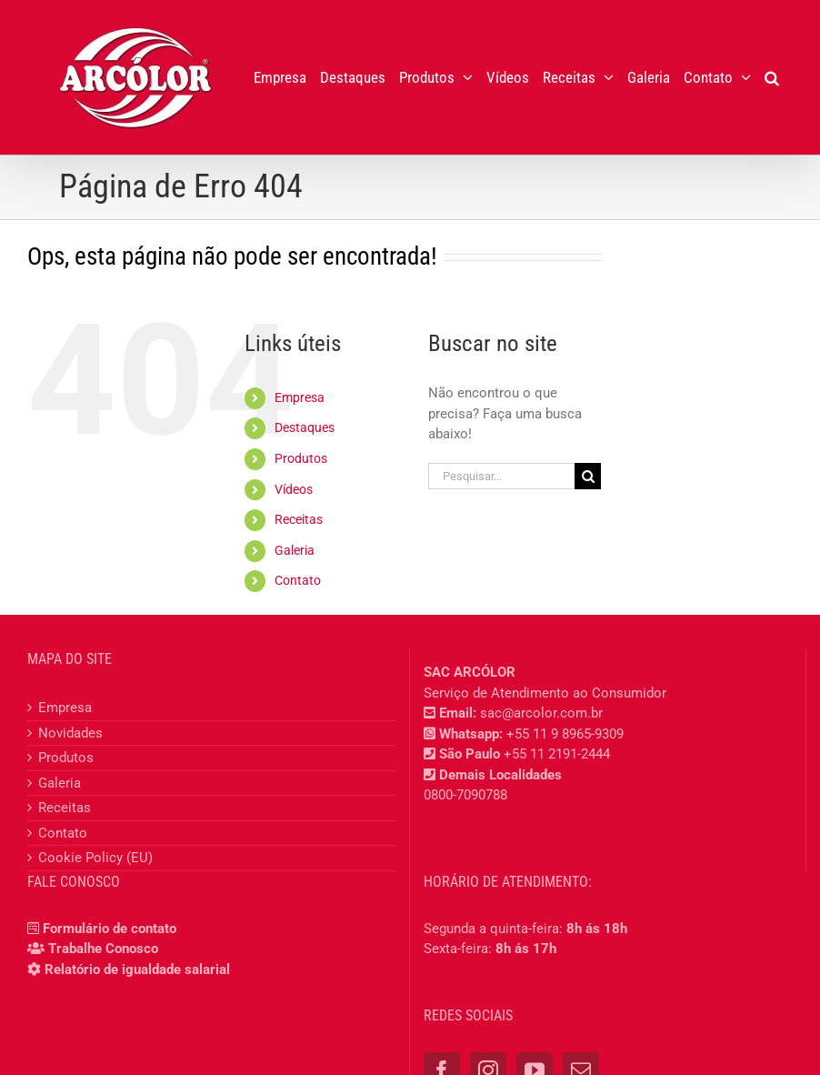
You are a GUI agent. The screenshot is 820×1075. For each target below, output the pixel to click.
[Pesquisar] (588, 476)
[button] (772, 77)
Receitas (299, 519)
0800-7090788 (465, 795)
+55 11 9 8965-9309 (565, 734)
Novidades (70, 733)
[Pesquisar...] (501, 476)
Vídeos (294, 489)
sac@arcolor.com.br (541, 713)
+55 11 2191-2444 (557, 754)
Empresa (300, 397)
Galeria (295, 550)
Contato (298, 580)
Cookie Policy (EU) (95, 857)
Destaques (305, 427)
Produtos (301, 458)
